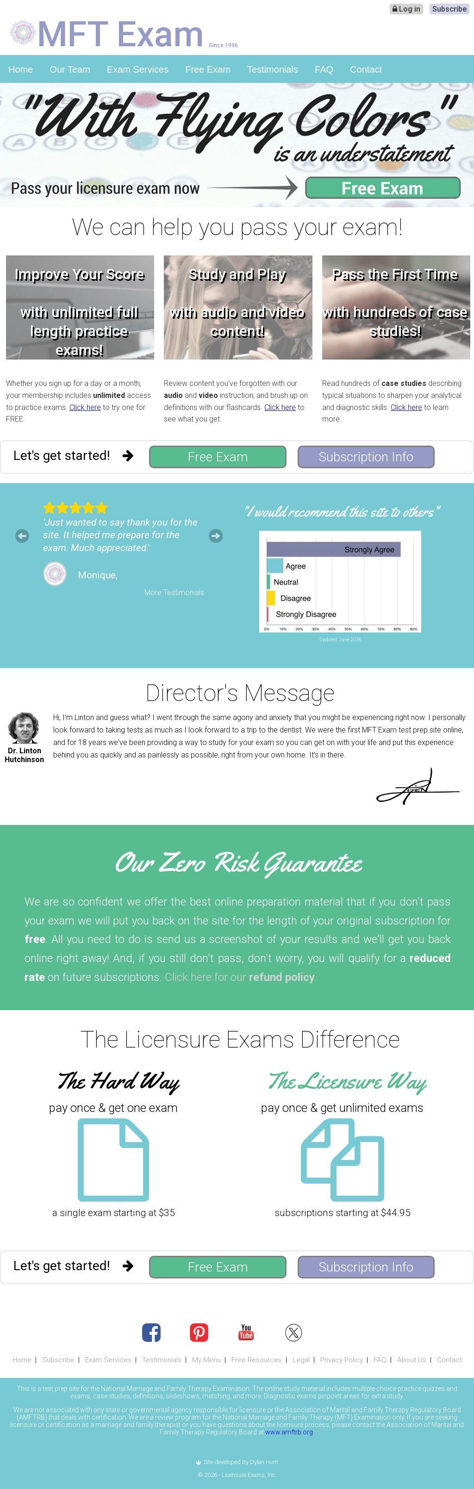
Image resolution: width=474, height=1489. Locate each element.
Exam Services (137, 69)
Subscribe (449, 9)
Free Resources (256, 1360)
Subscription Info (366, 457)
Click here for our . (241, 977)
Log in (406, 9)
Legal (301, 1360)
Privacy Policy (341, 1360)
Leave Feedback (385, 647)
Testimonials (272, 69)
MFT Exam (120, 33)
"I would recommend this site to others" (340, 511)
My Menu (206, 1360)
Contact (366, 69)
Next (216, 536)
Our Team (70, 69)
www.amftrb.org (289, 1432)
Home (20, 69)
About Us (411, 1360)
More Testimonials (174, 592)
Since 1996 (223, 45)
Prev (22, 536)
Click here (85, 407)
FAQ (324, 69)
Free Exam (208, 69)
